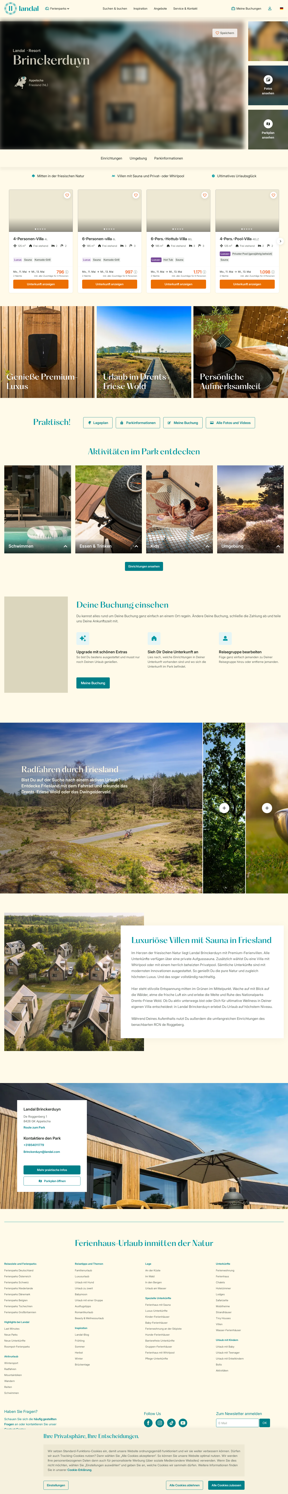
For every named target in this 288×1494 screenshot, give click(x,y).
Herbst (79, 1352)
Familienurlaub (83, 1270)
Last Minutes (11, 1328)
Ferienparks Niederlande (18, 1288)
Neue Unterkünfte (14, 1340)
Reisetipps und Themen (89, 1263)
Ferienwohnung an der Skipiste (163, 1328)
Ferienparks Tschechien (18, 1306)
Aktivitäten (222, 1370)
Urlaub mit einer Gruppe (89, 1300)
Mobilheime (223, 1306)
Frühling (80, 1340)
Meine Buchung (183, 423)
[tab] (101, 808)
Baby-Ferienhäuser (156, 1322)
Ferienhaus (222, 1276)
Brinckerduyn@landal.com (52, 1152)
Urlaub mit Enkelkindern (230, 1358)
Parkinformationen (138, 423)
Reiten (8, 1387)
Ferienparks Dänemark (17, 1294)
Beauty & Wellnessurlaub (89, 1318)
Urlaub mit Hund (84, 1282)
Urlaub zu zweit (84, 1288)
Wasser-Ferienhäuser (228, 1330)
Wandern (9, 1381)
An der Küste (152, 1270)
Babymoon (81, 1294)
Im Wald (149, 1276)
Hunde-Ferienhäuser (157, 1334)
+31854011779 (52, 1145)
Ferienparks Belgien (16, 1300)
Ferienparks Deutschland (18, 1270)
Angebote (160, 8)
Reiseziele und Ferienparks (20, 1263)
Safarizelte (222, 1300)
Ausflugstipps (83, 1306)
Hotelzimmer (223, 1288)
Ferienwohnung (225, 1270)
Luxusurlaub (82, 1276)
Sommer (80, 1346)
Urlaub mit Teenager (228, 1352)
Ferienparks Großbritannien (20, 1312)
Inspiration (140, 8)
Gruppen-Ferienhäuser (158, 1346)
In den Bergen (153, 1282)
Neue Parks (11, 1334)
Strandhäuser (224, 1312)
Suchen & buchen (115, 8)
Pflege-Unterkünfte (156, 1358)
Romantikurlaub (84, 1312)
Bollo (219, 1364)
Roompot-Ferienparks (17, 1346)
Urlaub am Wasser (155, 1288)
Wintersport (11, 1363)
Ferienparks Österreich (17, 1276)
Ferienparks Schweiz (16, 1282)
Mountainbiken (13, 1375)
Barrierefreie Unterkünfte (160, 1340)
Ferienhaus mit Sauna (158, 1304)
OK (265, 1423)
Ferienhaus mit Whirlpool (160, 1352)
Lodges (220, 1294)
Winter (79, 1358)
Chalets (220, 1282)
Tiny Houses (223, 1318)
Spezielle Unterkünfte (158, 1298)
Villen (219, 1324)
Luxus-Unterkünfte (156, 1310)
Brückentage (82, 1364)
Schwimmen (11, 1393)
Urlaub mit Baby (225, 1346)
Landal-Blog (82, 1334)
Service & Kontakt (185, 8)
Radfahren (10, 1369)
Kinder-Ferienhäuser (157, 1316)
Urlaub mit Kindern (227, 1340)
